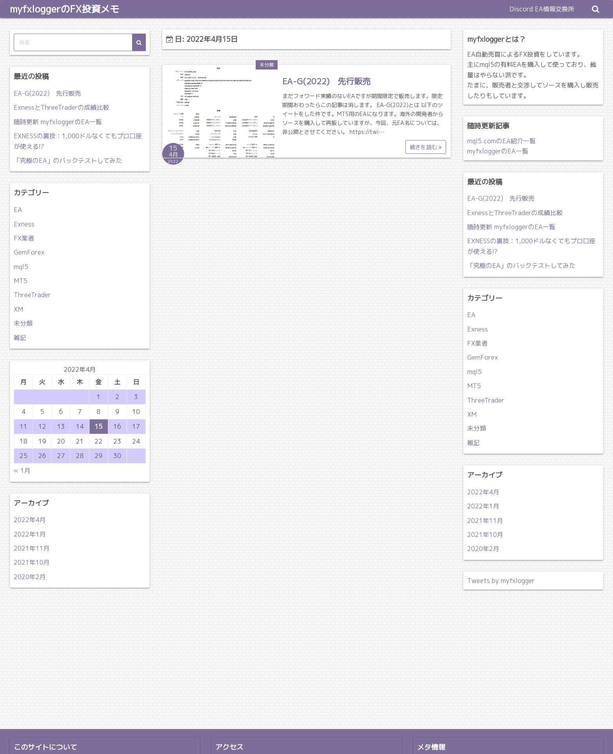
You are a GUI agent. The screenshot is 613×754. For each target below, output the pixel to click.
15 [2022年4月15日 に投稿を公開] (98, 426)
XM (18, 309)
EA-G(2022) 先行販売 (326, 81)
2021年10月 (32, 562)
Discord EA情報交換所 (541, 9)
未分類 (267, 64)
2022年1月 (30, 534)
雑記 (20, 337)
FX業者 (24, 238)
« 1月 (22, 470)
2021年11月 (32, 548)
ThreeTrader (32, 295)
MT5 (20, 280)
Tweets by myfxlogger (501, 580)
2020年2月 (30, 576)
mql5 (21, 266)
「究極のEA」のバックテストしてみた (68, 160)
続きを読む (426, 147)
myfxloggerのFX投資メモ (64, 9)
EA (18, 209)
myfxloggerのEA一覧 (497, 151)
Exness (24, 224)
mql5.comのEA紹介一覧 (501, 141)
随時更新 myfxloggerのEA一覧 (58, 122)
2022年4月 (30, 519)
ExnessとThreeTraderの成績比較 (61, 107)
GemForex (29, 252)
